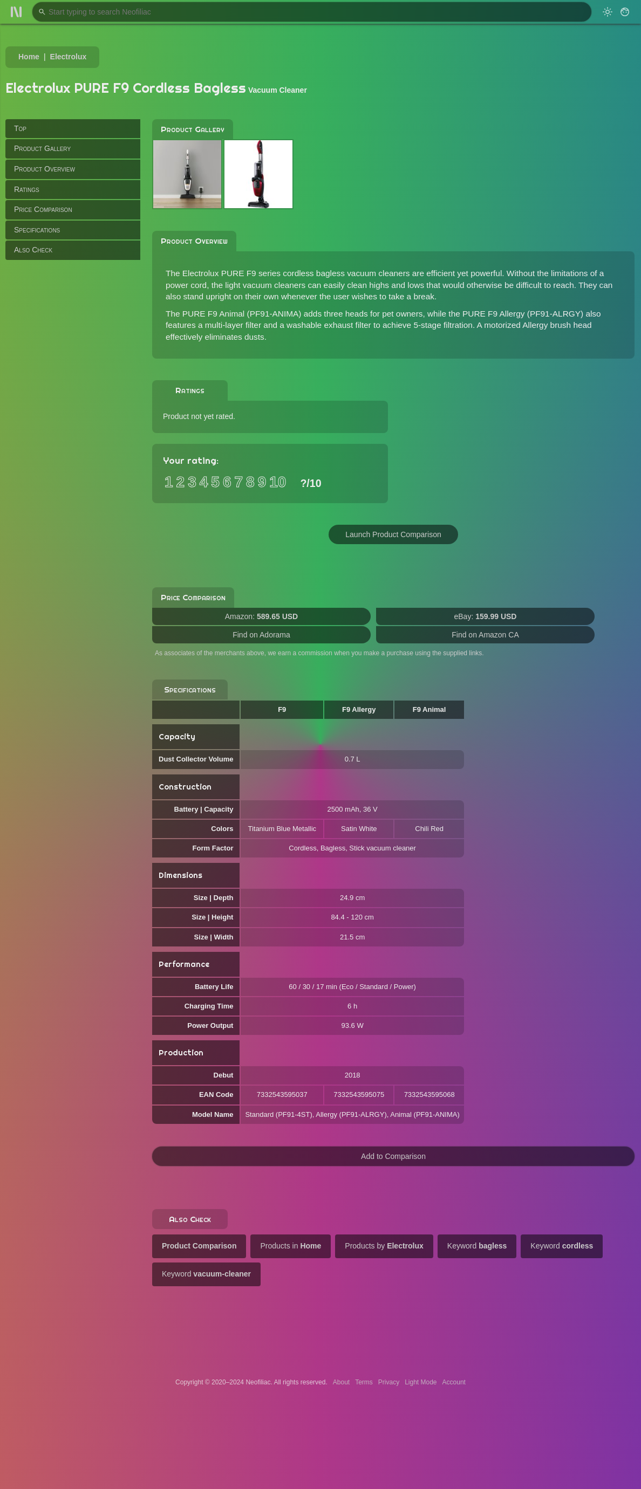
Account (454, 1382)
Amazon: (261, 616)
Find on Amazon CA (485, 634)
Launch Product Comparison (393, 534)
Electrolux (68, 56)
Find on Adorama (261, 634)
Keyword (477, 1245)
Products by (384, 1245)
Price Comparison (43, 209)
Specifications (37, 229)
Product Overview (44, 168)
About (341, 1382)
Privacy (388, 1382)
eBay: (485, 616)
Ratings (26, 189)
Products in (290, 1245)
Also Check (33, 249)
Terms (364, 1382)
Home (28, 56)
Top (20, 128)
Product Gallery (42, 148)
